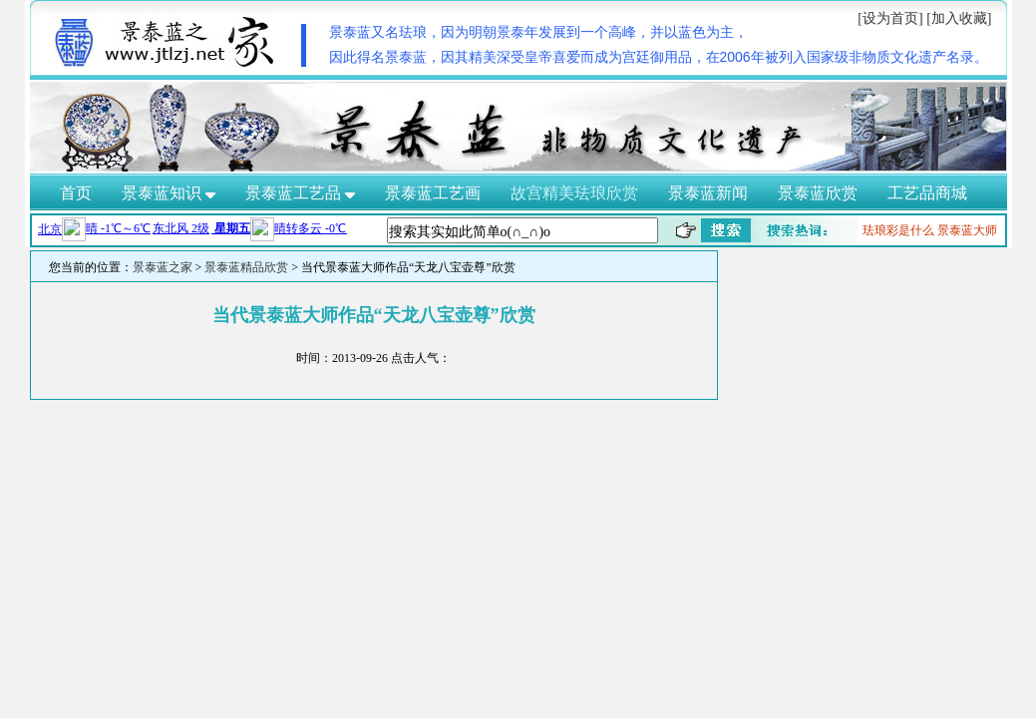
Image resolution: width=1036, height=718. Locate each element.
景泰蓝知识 (168, 192)
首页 (76, 192)
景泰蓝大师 (967, 230)
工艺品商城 (927, 192)
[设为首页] (890, 18)
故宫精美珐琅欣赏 (574, 192)
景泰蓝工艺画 (433, 192)
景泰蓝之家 (162, 267)
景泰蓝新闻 (708, 192)
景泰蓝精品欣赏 (246, 267)
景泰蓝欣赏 (818, 192)
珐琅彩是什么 (898, 230)
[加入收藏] (958, 18)
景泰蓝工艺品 (300, 192)
